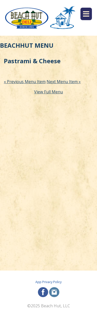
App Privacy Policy (48, 282)
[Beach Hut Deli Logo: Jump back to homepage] (26, 18)
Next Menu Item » (64, 81)
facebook (43, 292)
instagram (54, 292)
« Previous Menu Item (25, 81)
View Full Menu (48, 92)
